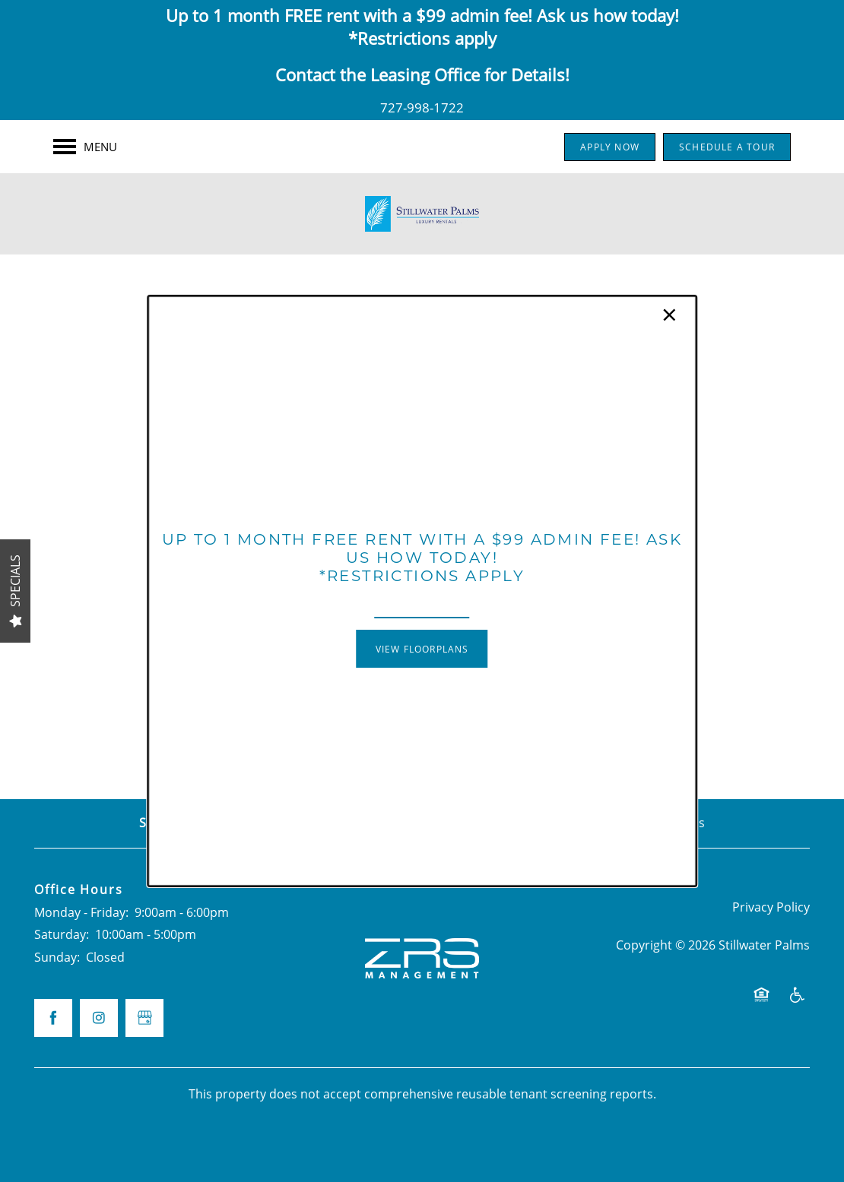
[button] (422, 649)
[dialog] (422, 591)
